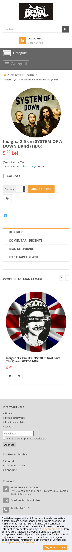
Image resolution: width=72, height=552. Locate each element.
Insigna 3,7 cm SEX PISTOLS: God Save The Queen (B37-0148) (33, 359)
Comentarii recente (25, 240)
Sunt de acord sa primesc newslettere (25, 438)
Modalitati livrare (15, 417)
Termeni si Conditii (52, 529)
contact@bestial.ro (29, 500)
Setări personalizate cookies (18, 542)
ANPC (8, 426)
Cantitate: (10, 189)
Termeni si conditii (15, 465)
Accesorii (16, 74)
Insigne (30, 74)
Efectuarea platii (23, 257)
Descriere (16, 232)
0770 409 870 (22, 508)
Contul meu (11, 470)
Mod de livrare (21, 249)
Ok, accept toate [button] (55, 547)
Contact (9, 461)
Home (8, 413)
